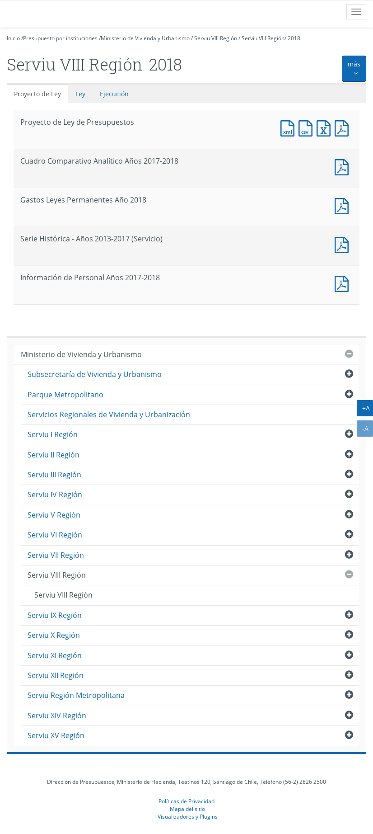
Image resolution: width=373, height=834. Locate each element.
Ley (80, 94)
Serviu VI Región (55, 535)
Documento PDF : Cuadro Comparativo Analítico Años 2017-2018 (344, 166)
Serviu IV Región (55, 494)
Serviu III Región (54, 475)
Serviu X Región (54, 635)
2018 (294, 38)
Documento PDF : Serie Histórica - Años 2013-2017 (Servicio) (344, 244)
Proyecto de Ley (37, 94)
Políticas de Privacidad (186, 801)
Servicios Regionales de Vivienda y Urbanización (109, 414)
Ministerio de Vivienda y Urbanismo (145, 38)
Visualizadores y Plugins (188, 816)
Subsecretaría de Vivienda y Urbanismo (95, 374)
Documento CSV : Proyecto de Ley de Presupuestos (307, 127)
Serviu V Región (54, 515)
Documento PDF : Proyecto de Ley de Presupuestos (344, 127)
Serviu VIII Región (215, 38)
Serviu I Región (53, 434)
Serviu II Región (53, 455)
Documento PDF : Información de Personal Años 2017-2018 (344, 283)
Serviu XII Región (56, 675)
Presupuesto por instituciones (60, 38)
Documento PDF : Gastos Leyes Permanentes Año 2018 (344, 205)
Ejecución (114, 94)
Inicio (13, 38)
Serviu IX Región (55, 615)
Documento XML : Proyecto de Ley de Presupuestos (289, 127)
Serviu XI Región (55, 655)
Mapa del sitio (187, 808)
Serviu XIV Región (57, 716)
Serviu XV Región (56, 735)
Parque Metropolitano (65, 395)
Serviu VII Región (56, 555)
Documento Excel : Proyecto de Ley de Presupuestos (326, 127)
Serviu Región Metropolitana (76, 695)
